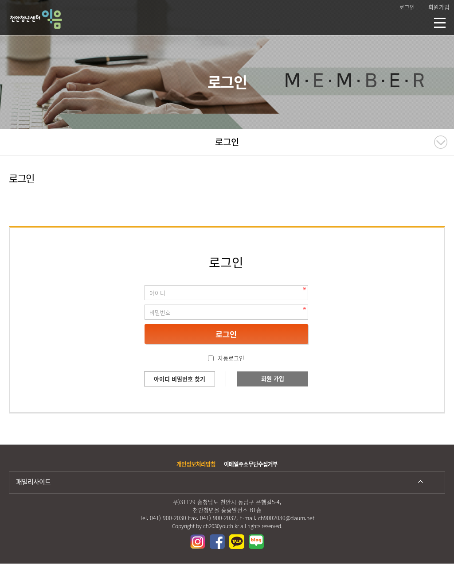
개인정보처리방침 (195, 464)
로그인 (407, 7)
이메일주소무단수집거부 (251, 464)
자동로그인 (231, 358)
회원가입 (439, 7)
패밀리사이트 (33, 482)
